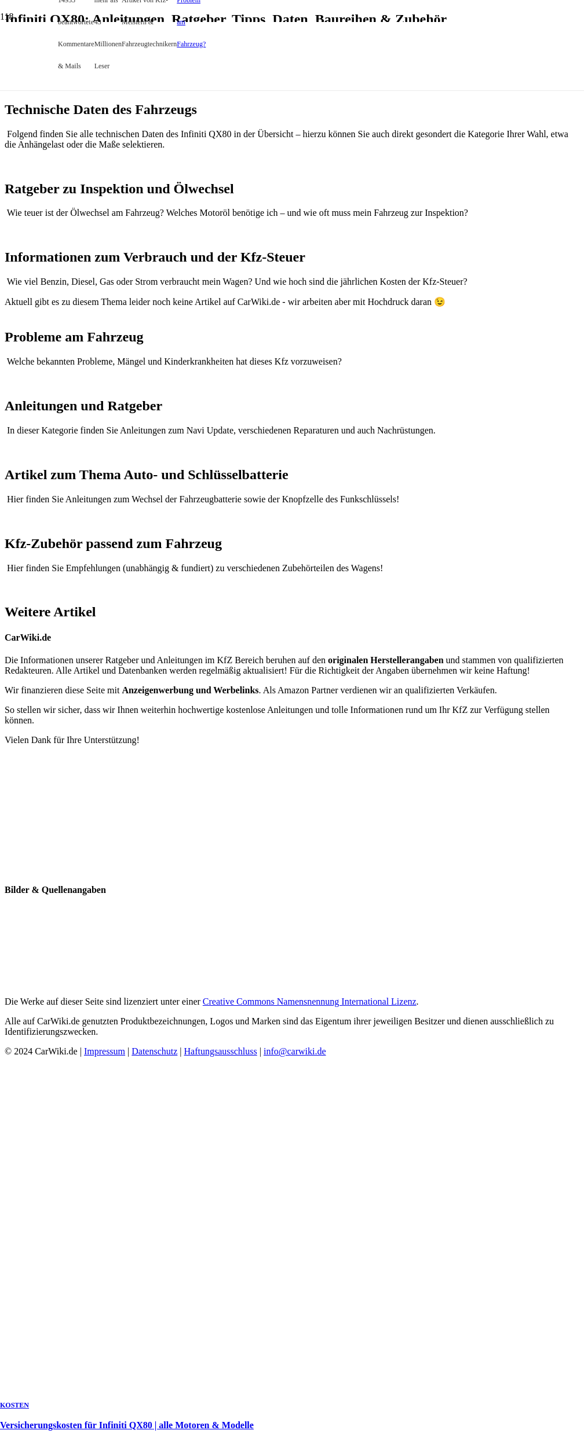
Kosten (14, 1405)
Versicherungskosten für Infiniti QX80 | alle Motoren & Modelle (127, 1425)
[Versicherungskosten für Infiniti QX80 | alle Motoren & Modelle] (223, 344)
